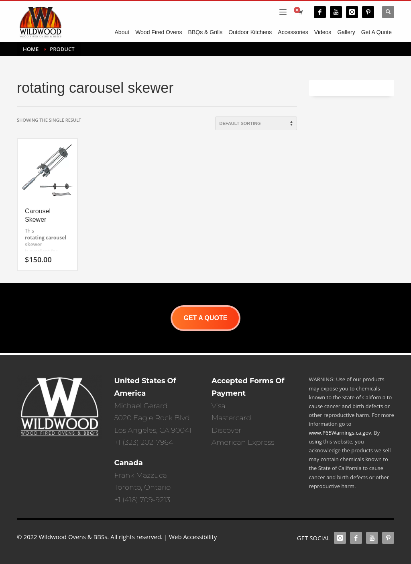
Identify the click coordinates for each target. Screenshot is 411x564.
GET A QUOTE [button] (205, 318)
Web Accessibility (193, 537)
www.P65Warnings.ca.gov (340, 432)
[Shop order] (256, 123)
